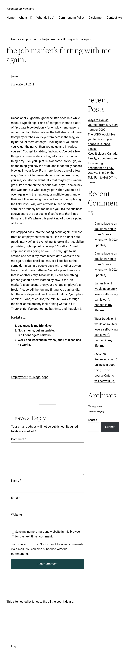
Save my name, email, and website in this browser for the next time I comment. (48, 534)
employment (30, 39)
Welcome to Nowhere (20, 8)
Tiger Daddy (102, 318)
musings (34, 377)
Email (16, 497)
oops (45, 377)
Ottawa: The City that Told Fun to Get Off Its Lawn (102, 177)
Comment (18, 439)
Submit (110, 427)
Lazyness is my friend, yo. (35, 325)
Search (92, 420)
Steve (98, 354)
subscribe (49, 549)
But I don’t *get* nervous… (35, 335)
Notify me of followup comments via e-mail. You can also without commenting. (47, 549)
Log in (15, 646)
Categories (95, 406)
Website (16, 514)
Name (16, 480)
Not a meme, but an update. (36, 330)
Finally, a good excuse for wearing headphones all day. (102, 163)
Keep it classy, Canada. (103, 153)
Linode (36, 601)
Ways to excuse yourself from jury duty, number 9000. (103, 124)
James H (100, 283)
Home (15, 39)
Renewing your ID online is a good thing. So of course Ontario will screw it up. (105, 370)
